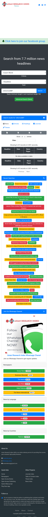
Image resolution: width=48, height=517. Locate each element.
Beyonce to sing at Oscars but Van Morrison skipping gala (24, 241)
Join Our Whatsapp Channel (12, 307)
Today (37, 182)
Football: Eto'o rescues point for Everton (16, 272)
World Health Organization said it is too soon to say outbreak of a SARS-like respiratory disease (24, 220)
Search (40, 91)
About (23, 506)
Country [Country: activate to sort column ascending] (40, 149)
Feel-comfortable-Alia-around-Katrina (17, 296)
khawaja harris (22, 275)
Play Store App (5, 482)
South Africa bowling (36, 272)
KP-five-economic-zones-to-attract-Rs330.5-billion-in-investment (23, 228)
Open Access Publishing (8, 477)
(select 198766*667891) (24, 216)
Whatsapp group (7, 456)
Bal (24, 414)
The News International (24, 388)
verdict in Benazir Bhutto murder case (24, 265)
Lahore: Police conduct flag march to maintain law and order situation (23, 202)
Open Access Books (7, 474)
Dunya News (24, 366)
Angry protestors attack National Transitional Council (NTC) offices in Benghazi (23, 211)
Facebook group (7, 453)
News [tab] (6, 124)
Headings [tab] (26, 124)
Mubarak (30, 182)
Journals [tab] (37, 124)
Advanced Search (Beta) (24, 99)
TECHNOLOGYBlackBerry (23, 248)
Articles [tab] (15, 124)
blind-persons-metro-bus (26, 224)
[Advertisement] (24, 24)
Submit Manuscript (7, 479)
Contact (30, 506)
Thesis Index (29, 474)
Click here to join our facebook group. (25, 41)
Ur (24, 401)
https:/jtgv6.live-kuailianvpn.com (23, 268)
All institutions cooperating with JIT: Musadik (18, 292)
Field (23, 85)
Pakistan (24, 432)
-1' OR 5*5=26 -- (38, 292)
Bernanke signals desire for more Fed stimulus (23, 289)
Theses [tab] (6, 127)
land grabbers (28, 198)
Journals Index (29, 469)
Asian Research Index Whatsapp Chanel (24, 351)
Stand (32, 285)
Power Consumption (21, 179)
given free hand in (35, 296)
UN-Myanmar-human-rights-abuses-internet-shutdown (24, 186)
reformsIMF (20, 118)
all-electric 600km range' (21, 285)
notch (15, 224)
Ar (24, 418)
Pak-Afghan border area (24, 299)
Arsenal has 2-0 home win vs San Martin (23, 207)
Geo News (24, 379)
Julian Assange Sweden (35, 275)
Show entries (24, 136)
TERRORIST (32, 238)
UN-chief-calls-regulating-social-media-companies (26, 231)
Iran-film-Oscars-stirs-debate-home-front (23, 245)
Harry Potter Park (10, 275)
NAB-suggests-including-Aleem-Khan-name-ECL (24, 258)
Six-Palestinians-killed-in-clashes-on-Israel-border (24, 262)
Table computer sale (35, 179)
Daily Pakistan (24, 384)
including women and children (17, 182)
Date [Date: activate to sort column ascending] (16, 149)
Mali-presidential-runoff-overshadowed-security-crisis (23, 282)
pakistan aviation (24, 189)
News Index (28, 477)
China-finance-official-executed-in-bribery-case (23, 251)
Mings (8, 231)
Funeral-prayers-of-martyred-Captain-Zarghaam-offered (24, 279)
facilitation (35, 234)
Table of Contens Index (32, 472)
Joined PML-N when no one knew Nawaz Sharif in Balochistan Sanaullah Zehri (24, 194)
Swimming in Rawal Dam (19, 238)
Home (3, 469)
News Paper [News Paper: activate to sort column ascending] (27, 149)
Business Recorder (24, 371)
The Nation (24, 375)
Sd (24, 409)
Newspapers (5, 472)
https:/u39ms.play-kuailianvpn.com (19, 234)
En (24, 405)
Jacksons (18, 198)
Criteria (23, 76)
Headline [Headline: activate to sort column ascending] (6, 149)
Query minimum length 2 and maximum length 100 (24, 94)
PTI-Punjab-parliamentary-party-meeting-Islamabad (20, 255)
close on (39, 255)
